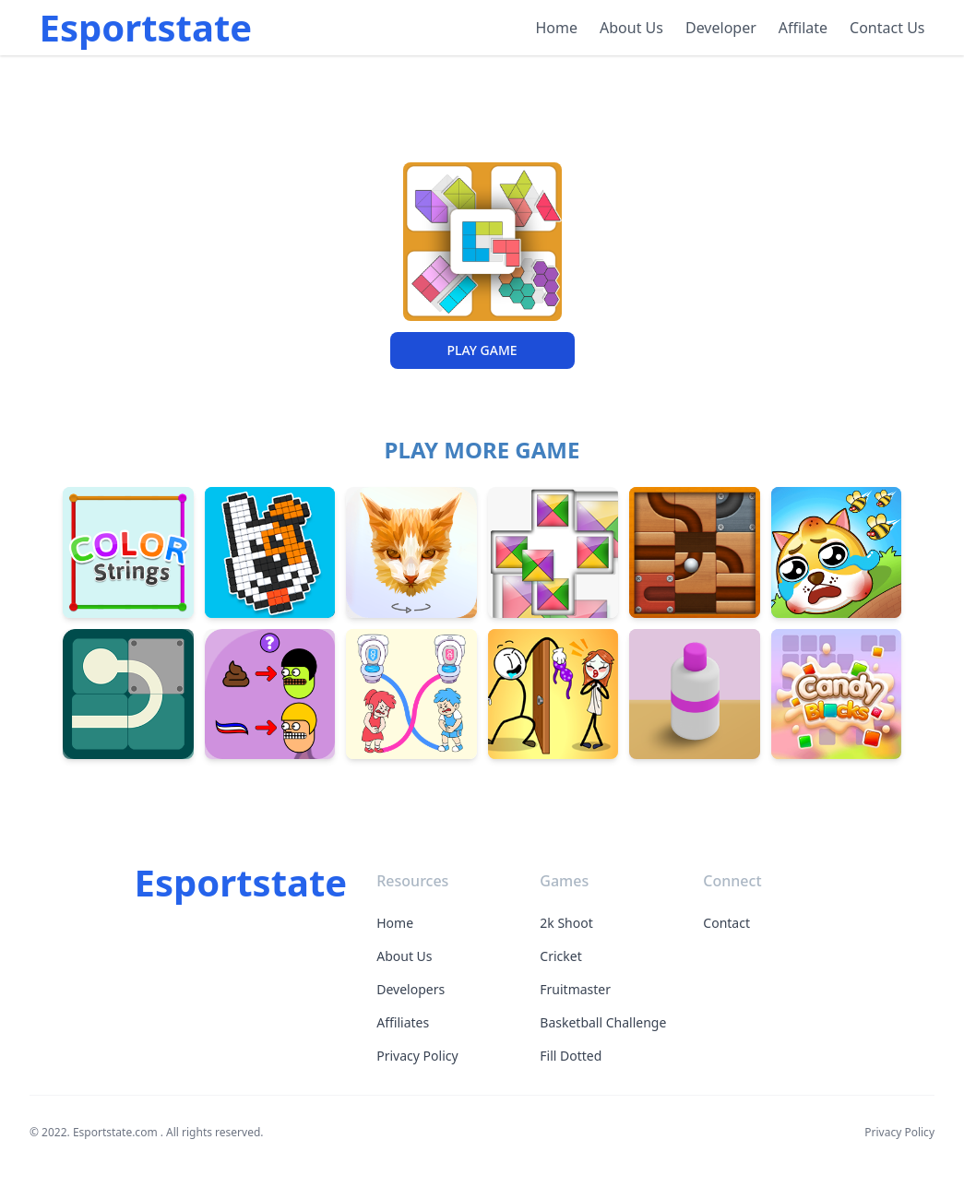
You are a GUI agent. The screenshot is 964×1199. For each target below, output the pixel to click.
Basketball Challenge (603, 1022)
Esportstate (146, 28)
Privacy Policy (417, 1055)
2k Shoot (566, 923)
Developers (410, 989)
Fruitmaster (575, 989)
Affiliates (402, 1022)
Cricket (560, 956)
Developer (720, 28)
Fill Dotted (570, 1055)
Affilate (803, 28)
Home (557, 28)
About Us (631, 28)
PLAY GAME (481, 350)
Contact (726, 923)
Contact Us (887, 28)
